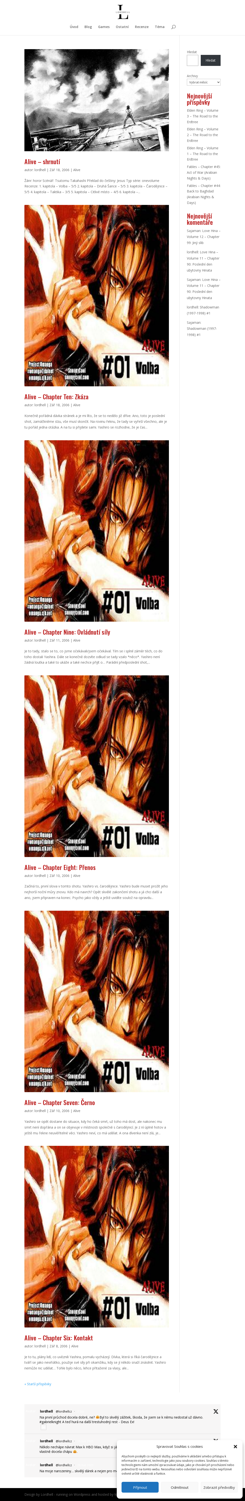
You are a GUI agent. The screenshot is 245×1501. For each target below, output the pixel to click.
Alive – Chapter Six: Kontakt (58, 1337)
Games (104, 27)
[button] (235, 1446)
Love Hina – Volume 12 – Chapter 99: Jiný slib (204, 236)
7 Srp (80, 1411)
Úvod (74, 27)
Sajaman (193, 230)
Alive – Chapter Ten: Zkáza (56, 396)
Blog (88, 27)
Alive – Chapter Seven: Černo (59, 1102)
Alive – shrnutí (42, 161)
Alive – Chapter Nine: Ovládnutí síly (67, 632)
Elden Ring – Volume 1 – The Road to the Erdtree (202, 154)
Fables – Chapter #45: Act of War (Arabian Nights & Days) (204, 172)
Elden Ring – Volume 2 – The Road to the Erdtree (202, 135)
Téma (160, 27)
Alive (76, 170)
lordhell (40, 170)
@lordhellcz (64, 1411)
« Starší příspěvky (37, 1384)
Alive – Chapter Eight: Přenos (60, 867)
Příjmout (140, 1487)
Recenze (142, 27)
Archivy (192, 76)
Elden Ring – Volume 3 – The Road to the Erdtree (202, 116)
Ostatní (122, 27)
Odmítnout (180, 1487)
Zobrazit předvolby (219, 1487)
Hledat (192, 52)
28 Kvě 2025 (85, 1441)
